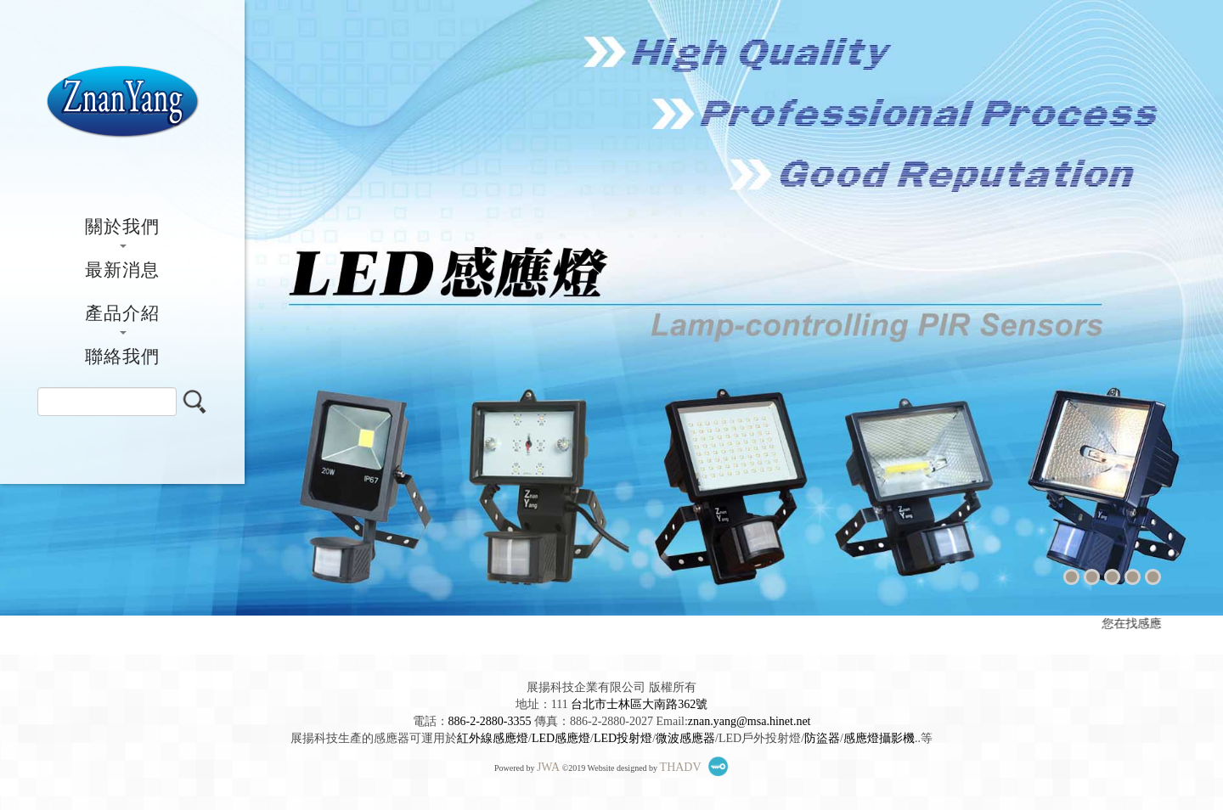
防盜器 (822, 738)
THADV (681, 767)
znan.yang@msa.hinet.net (749, 721)
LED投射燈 (623, 738)
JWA (548, 767)
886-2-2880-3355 (490, 721)
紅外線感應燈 (492, 738)
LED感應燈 (561, 738)
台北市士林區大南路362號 (639, 704)
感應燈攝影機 (879, 738)
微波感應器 (685, 738)
